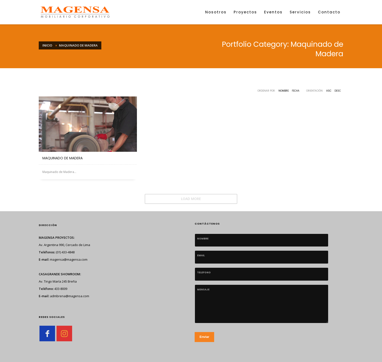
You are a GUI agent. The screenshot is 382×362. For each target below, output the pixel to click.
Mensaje (203, 289)
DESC (337, 91)
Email (201, 255)
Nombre (283, 91)
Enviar (204, 337)
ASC (328, 91)
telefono (204, 272)
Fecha (295, 91)
